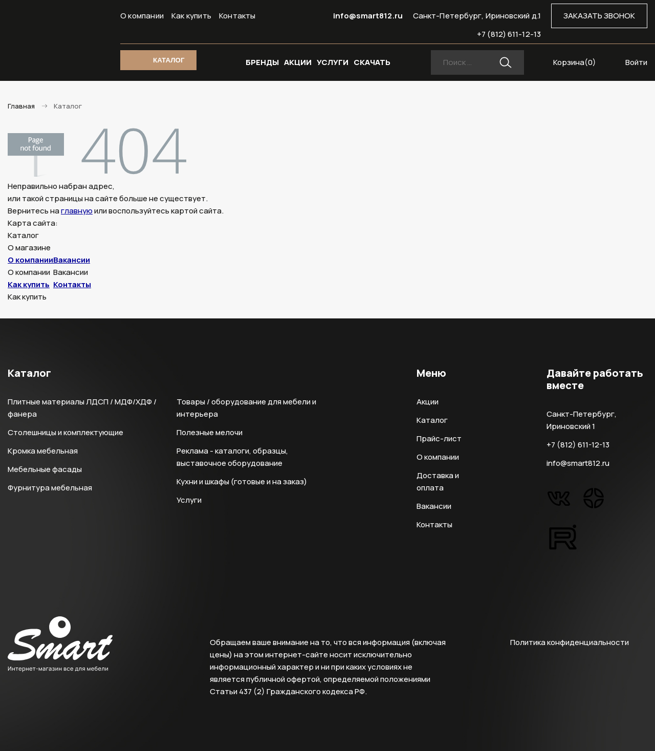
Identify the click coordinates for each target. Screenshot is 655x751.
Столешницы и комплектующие (65, 432)
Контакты (237, 15)
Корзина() (574, 62)
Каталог (432, 420)
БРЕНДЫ (262, 62)
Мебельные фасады (45, 469)
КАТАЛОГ (168, 60)
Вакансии (71, 259)
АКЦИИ (298, 62)
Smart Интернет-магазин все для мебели (60, 34)
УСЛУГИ (332, 62)
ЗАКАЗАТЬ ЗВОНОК (599, 15)
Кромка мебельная (43, 450)
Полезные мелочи (210, 432)
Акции (428, 401)
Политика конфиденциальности (569, 642)
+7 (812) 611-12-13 (509, 34)
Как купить (191, 15)
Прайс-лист (439, 438)
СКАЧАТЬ (372, 62)
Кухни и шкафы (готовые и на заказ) (242, 481)
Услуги (189, 500)
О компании (142, 15)
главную (77, 210)
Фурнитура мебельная (50, 487)
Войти (636, 62)
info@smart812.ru (368, 15)
